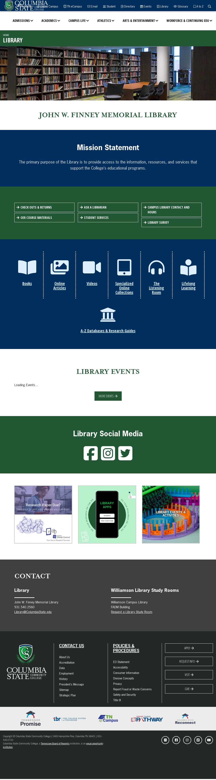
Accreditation (67, 663)
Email (92, 6)
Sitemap (64, 691)
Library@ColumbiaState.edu (33, 613)
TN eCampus (73, 6)
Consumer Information (126, 674)
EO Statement (121, 663)
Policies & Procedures (126, 649)
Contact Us (71, 646)
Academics (49, 20)
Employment (66, 674)
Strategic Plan (67, 696)
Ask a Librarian (95, 207)
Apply (187, 649)
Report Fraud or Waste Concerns (132, 690)
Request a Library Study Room (131, 613)
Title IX (117, 701)
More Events (106, 397)
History (63, 680)
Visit (187, 676)
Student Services (96, 217)
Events (146, 6)
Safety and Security (124, 696)
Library (162, 6)
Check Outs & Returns (36, 207)
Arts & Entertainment (139, 20)
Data (62, 669)
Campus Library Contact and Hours (169, 209)
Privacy (117, 685)
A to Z (198, 6)
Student (109, 6)
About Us (64, 658)
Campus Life (77, 20)
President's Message (71, 685)
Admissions (21, 20)
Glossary (181, 6)
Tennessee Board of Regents (55, 744)
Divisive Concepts (123, 679)
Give (187, 690)
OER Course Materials (36, 217)
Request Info (187, 662)
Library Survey (158, 222)
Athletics (104, 20)
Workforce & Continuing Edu (188, 20)
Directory (128, 6)
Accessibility (120, 668)
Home (6, 35)
